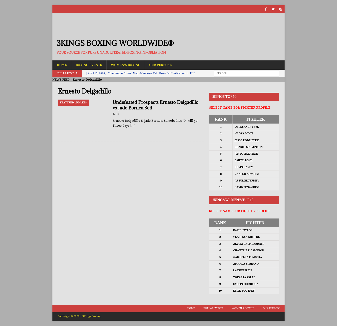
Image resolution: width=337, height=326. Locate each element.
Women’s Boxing (125, 65)
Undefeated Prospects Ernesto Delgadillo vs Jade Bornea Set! (155, 105)
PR (117, 113)
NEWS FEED (61, 79)
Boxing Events (89, 65)
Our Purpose (160, 65)
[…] (132, 125)
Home (62, 65)
